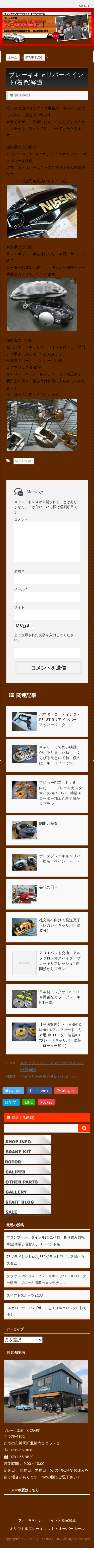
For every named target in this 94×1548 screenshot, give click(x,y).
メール (20, 589)
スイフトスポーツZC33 (25, 1295)
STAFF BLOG (23, 461)
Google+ (66, 1090)
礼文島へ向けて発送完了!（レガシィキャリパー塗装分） (60, 925)
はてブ (11, 1102)
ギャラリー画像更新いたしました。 (50, 1076)
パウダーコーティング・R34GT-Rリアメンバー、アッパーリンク (59, 719)
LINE (29, 1102)
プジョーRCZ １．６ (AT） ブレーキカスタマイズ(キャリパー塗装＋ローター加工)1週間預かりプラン (60, 793)
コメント (21, 519)
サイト (19, 607)
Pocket (46, 1102)
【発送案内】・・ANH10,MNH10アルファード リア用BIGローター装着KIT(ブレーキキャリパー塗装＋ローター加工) (60, 1035)
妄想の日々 (48, 886)
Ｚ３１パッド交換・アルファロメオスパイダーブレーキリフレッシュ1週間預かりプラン (59, 960)
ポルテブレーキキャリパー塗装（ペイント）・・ (59, 858)
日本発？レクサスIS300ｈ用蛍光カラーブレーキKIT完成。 (59, 997)
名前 (19, 571)
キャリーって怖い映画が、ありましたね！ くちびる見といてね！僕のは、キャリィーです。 (59, 754)
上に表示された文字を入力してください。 (44, 637)
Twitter (13, 1090)
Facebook (39, 1090)
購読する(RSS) (20, 1117)
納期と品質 (48, 823)
